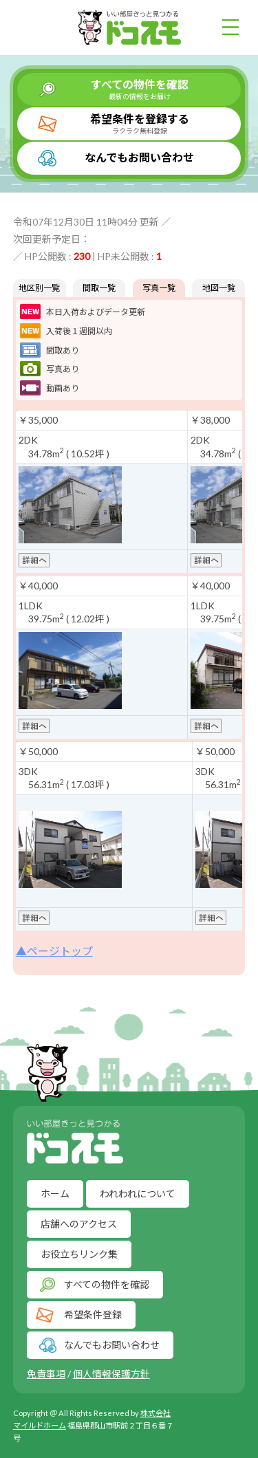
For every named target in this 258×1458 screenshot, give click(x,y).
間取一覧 (99, 288)
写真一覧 (158, 288)
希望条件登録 (93, 1314)
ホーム (55, 1193)
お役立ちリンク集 (79, 1254)
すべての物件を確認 (139, 89)
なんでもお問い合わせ (139, 157)
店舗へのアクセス (79, 1224)
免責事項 (46, 1374)
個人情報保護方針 (111, 1374)
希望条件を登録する (139, 123)
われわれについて (137, 1193)
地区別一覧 (39, 288)
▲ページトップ (54, 950)
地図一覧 (218, 288)
